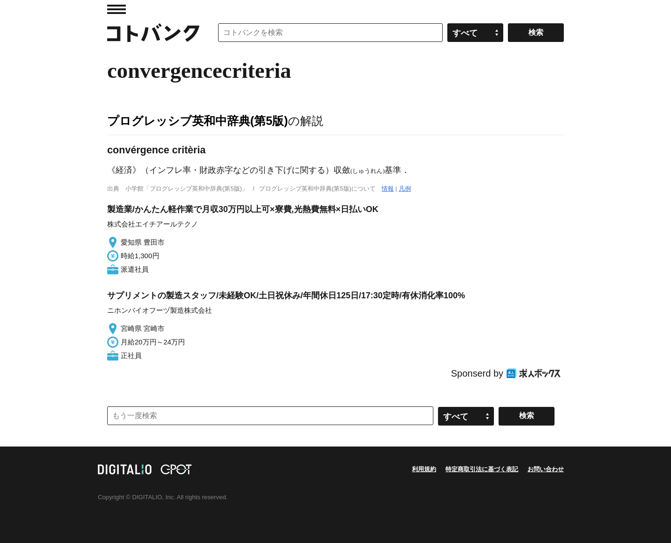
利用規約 (424, 469)
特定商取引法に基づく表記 (481, 469)
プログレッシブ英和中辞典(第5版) (197, 120)
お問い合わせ (545, 469)
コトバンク (153, 32)
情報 (388, 188)
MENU (116, 9)
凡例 (405, 188)
